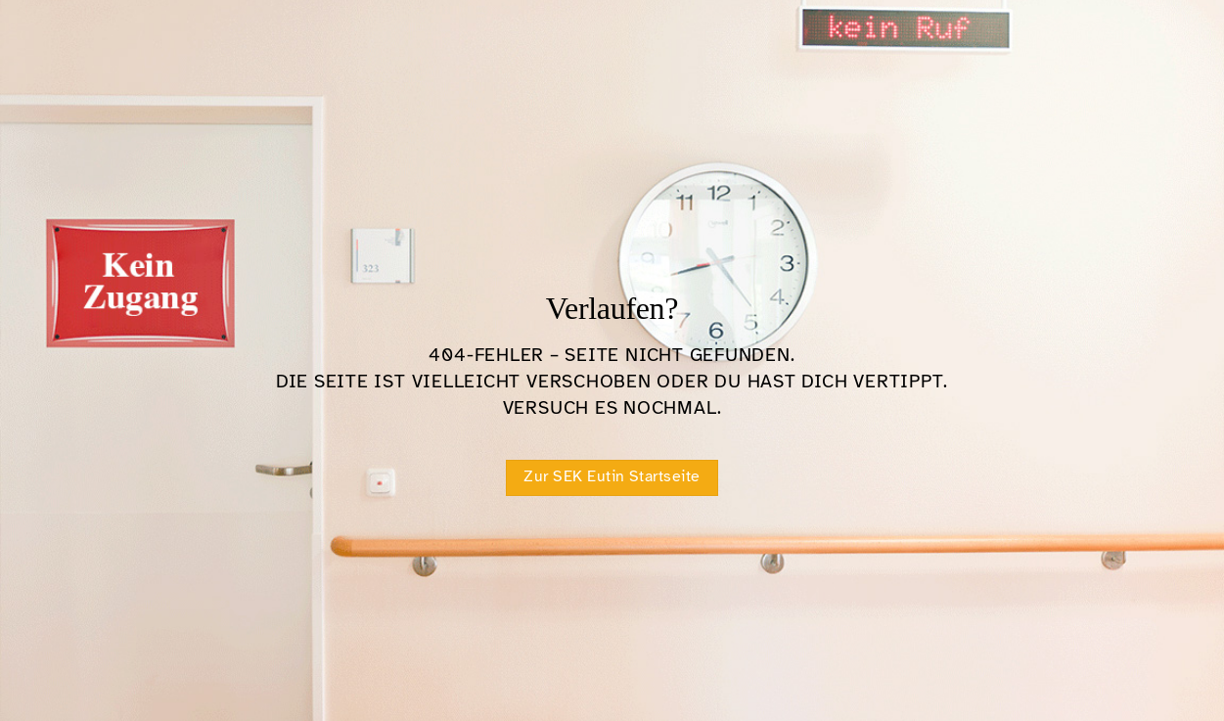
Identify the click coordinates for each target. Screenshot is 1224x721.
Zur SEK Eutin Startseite (612, 476)
